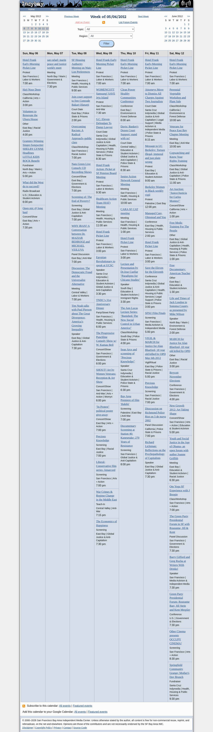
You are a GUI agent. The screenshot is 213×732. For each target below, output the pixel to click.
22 (32, 36)
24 (39, 36)
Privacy (57, 727)
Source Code (80, 727)
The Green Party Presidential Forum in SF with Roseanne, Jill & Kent (180, 524)
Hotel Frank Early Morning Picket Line (106, 64)
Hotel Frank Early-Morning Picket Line (31, 64)
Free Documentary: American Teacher (180, 269)
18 (43, 32)
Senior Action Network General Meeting (130, 180)
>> (47, 16)
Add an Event (83, 22)
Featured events (82, 705)
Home (31, 9)
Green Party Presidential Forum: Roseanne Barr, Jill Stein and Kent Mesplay (180, 601)
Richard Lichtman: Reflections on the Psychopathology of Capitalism (155, 450)
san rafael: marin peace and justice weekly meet (56, 64)
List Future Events (128, 22)
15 (32, 32)
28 (28, 40)
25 (43, 36)
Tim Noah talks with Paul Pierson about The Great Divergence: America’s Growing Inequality (82, 317)
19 (47, 32)
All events (65, 705)
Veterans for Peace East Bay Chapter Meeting (179, 130)
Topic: (81, 29)
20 (24, 36)
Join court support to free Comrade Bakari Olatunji (82, 100)
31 (39, 40)
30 (35, 40)
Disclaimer (27, 727)
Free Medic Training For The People (179, 226)
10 (39, 28)
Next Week (143, 16)
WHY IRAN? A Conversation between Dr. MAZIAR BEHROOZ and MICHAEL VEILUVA (81, 237)
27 (24, 40)
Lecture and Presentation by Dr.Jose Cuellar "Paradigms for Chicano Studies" (130, 271)
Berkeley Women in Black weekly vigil (155, 191)
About (54, 9)
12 (47, 28)
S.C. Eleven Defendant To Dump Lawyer (104, 123)
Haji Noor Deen (32, 89)
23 (35, 36)
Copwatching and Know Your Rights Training (179, 156)
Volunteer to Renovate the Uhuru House (30, 115)
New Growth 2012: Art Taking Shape (179, 409)
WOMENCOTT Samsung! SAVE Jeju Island (105, 93)
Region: (83, 36)
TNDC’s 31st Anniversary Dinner (103, 304)
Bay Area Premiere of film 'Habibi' (130, 400)
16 (35, 32)
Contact (78, 9)
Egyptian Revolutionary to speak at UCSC (105, 261)
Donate (181, 9)
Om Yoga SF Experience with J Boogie (180, 490)
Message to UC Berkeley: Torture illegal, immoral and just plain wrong (155, 153)
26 (47, 36)
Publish (156, 9)
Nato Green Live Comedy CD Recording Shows (82, 168)
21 (28, 36)
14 (28, 32)
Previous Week (71, 16)
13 (24, 32)
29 (32, 40)
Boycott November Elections (176, 376)
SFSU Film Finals (155, 313)
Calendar (131, 9)
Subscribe (104, 9)
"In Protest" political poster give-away (104, 410)
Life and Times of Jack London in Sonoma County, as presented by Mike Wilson (180, 306)
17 (39, 32)
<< (24, 16)
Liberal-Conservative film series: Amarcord (106, 466)
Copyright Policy (43, 727)
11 (43, 28)
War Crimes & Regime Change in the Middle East (106, 495)
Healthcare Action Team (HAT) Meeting (106, 202)
